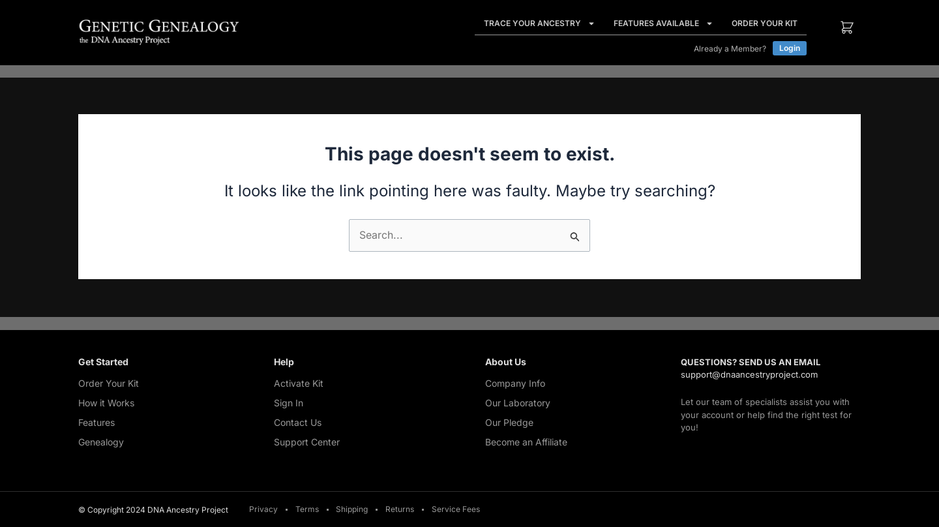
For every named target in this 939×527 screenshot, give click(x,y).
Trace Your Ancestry (539, 23)
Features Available (663, 23)
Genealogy (101, 441)
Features (96, 422)
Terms (307, 509)
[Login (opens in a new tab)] (790, 48)
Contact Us (297, 422)
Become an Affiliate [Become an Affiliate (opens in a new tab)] (526, 441)
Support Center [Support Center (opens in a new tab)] (307, 441)
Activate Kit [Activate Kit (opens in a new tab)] (298, 383)
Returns (400, 509)
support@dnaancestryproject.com (749, 374)
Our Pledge (509, 422)
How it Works (106, 402)
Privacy (263, 509)
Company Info (515, 383)
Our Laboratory (517, 402)
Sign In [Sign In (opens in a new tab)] (288, 402)
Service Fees (456, 509)
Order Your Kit (764, 23)
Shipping (352, 509)
